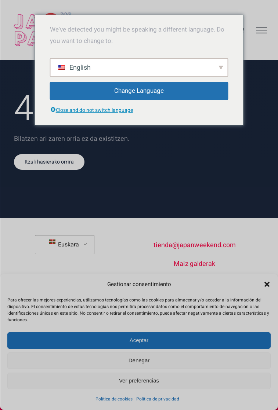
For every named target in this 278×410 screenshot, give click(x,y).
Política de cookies (114, 399)
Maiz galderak (194, 264)
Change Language (139, 90)
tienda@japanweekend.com (195, 245)
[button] (267, 284)
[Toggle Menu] (261, 30)
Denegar (139, 360)
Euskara (64, 244)
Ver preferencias (139, 380)
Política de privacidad (157, 399)
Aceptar (139, 340)
